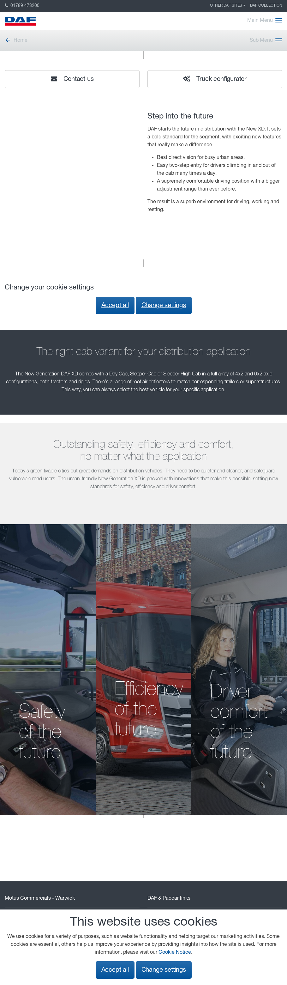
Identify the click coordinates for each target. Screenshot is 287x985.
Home (16, 40)
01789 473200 (22, 5)
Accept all (115, 305)
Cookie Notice (174, 952)
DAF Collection (266, 6)
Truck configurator (215, 79)
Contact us (72, 79)
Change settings (163, 305)
